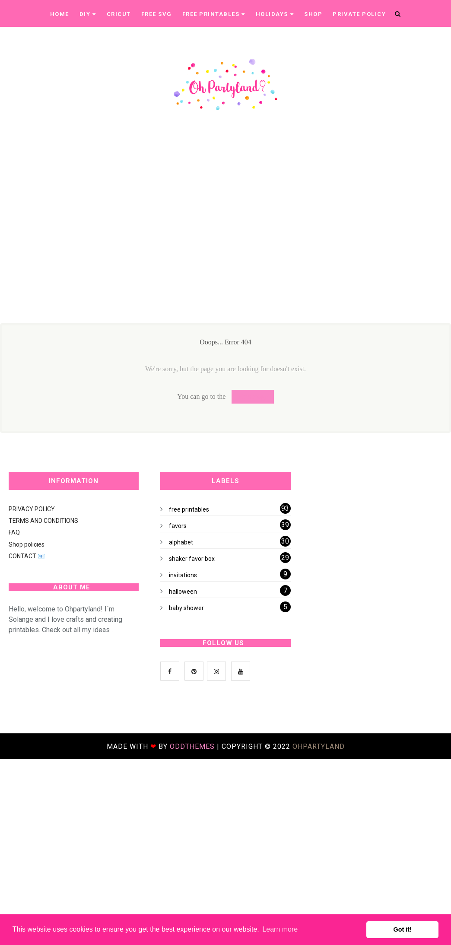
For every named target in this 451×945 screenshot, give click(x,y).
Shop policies (26, 544)
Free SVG (156, 14)
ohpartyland (318, 746)
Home (59, 14)
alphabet (181, 542)
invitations (183, 575)
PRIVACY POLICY (32, 509)
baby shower (186, 608)
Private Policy (359, 14)
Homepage (252, 396)
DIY (87, 14)
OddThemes (192, 746)
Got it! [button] (403, 929)
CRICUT (119, 14)
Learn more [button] (280, 929)
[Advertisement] (221, 252)
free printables (189, 509)
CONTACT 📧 (27, 556)
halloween (183, 591)
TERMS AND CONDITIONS (43, 520)
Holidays (275, 14)
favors (178, 525)
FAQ (14, 532)
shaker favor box (192, 558)
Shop (313, 14)
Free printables (213, 14)
